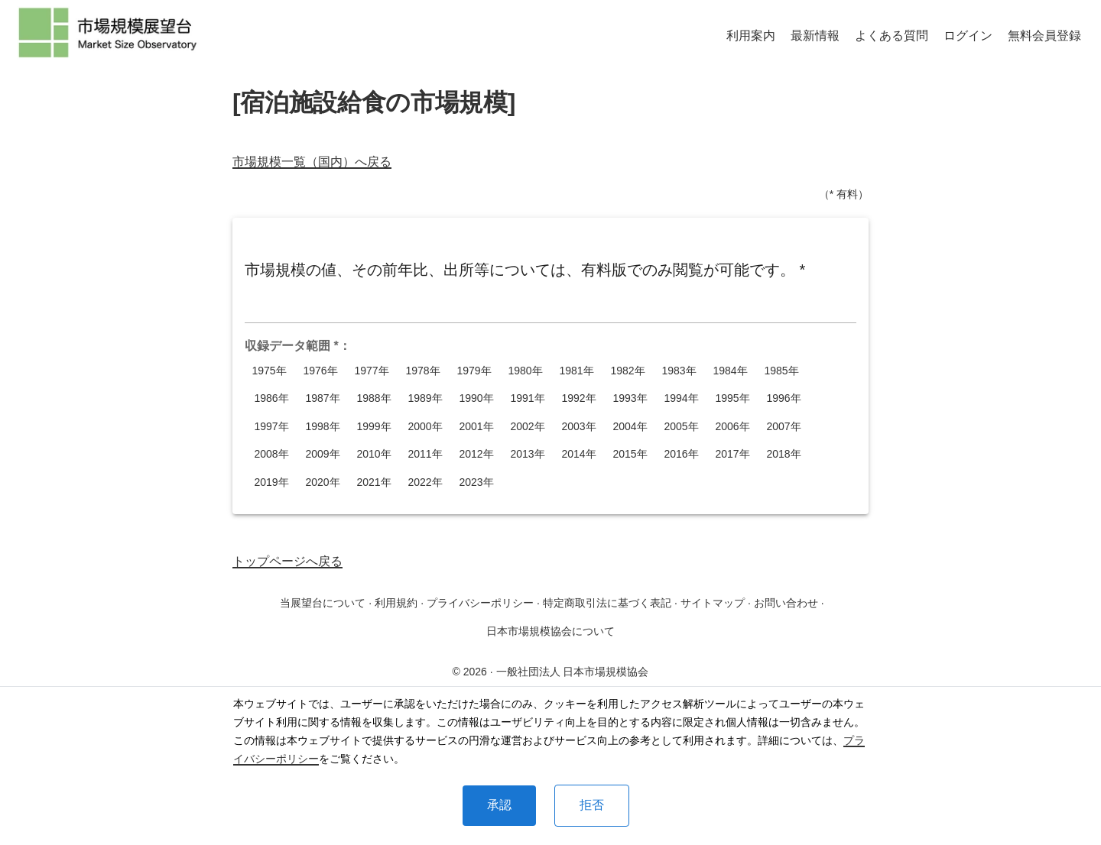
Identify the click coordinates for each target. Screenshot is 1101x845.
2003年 (578, 427)
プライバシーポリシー (480, 603)
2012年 (476, 454)
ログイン (967, 35)
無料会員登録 (1044, 35)
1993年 (630, 398)
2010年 (373, 454)
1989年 (425, 398)
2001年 (476, 427)
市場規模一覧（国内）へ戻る (311, 161)
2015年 (630, 454)
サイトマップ (712, 603)
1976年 (320, 371)
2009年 (322, 454)
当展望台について (322, 603)
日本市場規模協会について (550, 631)
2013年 (527, 454)
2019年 (271, 482)
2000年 (425, 427)
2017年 (732, 454)
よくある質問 (891, 35)
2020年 (322, 482)
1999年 (373, 427)
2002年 (527, 427)
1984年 (730, 371)
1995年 (732, 398)
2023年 (476, 482)
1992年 (578, 398)
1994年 (681, 398)
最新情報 (815, 35)
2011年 (425, 454)
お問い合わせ (786, 603)
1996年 (783, 398)
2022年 (425, 482)
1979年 (474, 371)
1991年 (527, 398)
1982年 (627, 371)
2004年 (630, 427)
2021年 (373, 482)
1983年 (678, 371)
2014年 (578, 454)
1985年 (781, 371)
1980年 (525, 371)
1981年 (576, 371)
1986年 (271, 398)
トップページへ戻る (287, 561)
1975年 (269, 371)
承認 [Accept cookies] (499, 804)
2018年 (783, 454)
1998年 (322, 427)
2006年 (732, 427)
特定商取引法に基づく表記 (607, 603)
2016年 (681, 454)
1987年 (322, 398)
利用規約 (396, 603)
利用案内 (750, 35)
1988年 (373, 398)
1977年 (371, 371)
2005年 (681, 427)
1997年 (271, 427)
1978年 (422, 371)
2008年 (271, 454)
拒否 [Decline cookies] (592, 804)
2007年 (783, 427)
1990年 (476, 398)
